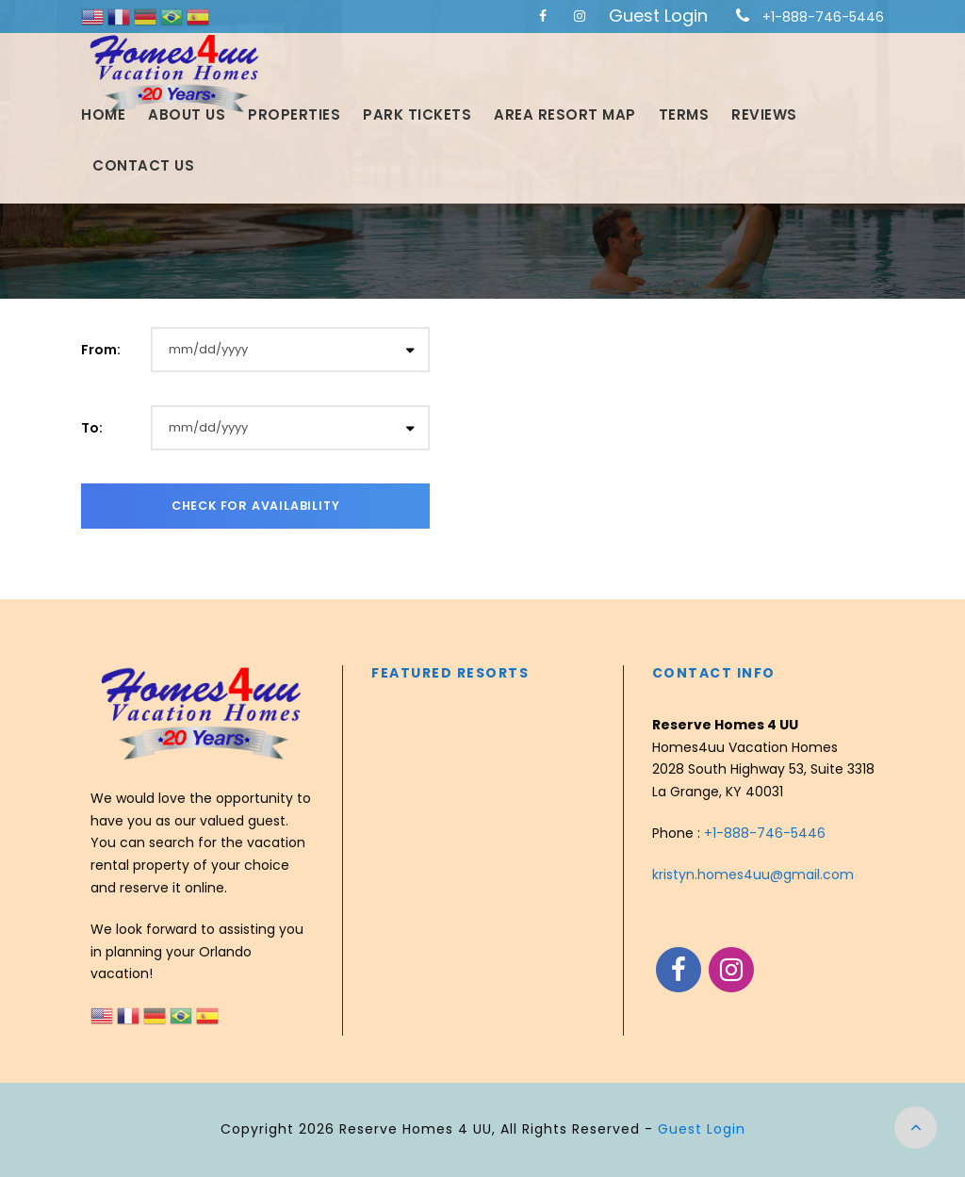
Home (103, 114)
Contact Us (143, 165)
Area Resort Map (565, 114)
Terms (684, 114)
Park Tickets (417, 114)
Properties (294, 114)
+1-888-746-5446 (823, 17)
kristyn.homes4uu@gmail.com (753, 874)
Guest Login (658, 15)
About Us (186, 114)
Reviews (764, 114)
